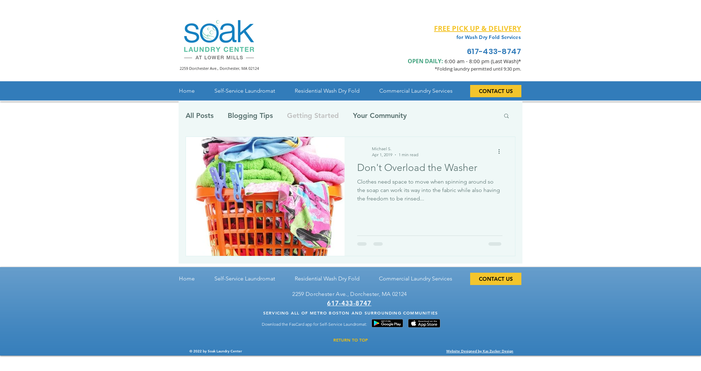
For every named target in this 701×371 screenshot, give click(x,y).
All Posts (200, 115)
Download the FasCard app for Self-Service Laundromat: (314, 324)
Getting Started (313, 115)
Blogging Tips (250, 115)
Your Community (380, 115)
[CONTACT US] (495, 91)
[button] (506, 116)
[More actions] (501, 151)
